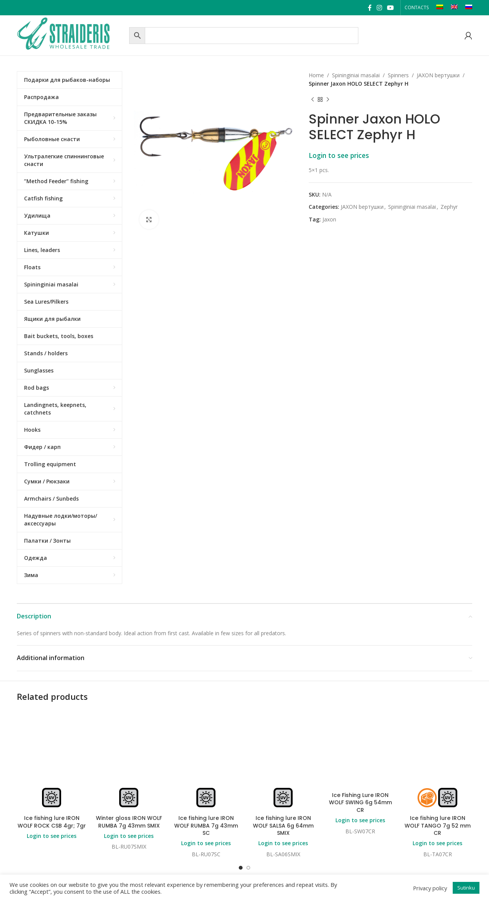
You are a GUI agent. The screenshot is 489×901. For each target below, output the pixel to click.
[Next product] (328, 100)
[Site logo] (71, 34)
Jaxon (329, 219)
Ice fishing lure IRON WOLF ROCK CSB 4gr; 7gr (52, 821)
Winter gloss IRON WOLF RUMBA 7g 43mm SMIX (129, 821)
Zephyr (449, 206)
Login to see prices (339, 155)
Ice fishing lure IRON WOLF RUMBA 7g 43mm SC (206, 825)
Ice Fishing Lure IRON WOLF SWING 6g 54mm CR (360, 802)
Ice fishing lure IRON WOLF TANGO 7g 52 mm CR (438, 825)
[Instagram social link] (379, 7)
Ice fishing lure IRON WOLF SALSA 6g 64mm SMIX (283, 825)
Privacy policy (430, 888)
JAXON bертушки (438, 75)
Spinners (398, 75)
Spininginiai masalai (356, 75)
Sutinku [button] (466, 887)
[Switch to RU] (468, 7)
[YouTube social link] (391, 7)
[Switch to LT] (439, 7)
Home (316, 75)
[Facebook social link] (369, 7)
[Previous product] (312, 100)
